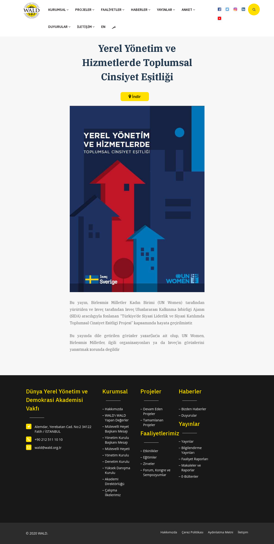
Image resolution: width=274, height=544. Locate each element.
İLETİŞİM (86, 27)
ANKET (188, 10)
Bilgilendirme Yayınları (191, 450)
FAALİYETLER (112, 10)
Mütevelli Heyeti (117, 448)
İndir (136, 96)
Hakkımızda (114, 409)
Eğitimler (150, 457)
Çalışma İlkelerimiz (113, 492)
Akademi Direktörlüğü (114, 481)
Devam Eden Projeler (152, 411)
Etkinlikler (150, 451)
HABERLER (140, 10)
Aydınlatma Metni (220, 532)
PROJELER (84, 10)
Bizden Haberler (193, 409)
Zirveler (149, 463)
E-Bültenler (189, 476)
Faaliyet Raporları (194, 459)
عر (114, 27)
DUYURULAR (59, 27)
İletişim (243, 532)
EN (103, 27)
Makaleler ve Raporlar (191, 467)
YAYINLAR (166, 10)
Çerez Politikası (192, 532)
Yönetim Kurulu (117, 455)
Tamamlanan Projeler (153, 422)
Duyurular (189, 415)
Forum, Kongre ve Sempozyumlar (156, 472)
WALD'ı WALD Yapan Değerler (117, 417)
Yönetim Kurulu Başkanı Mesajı (117, 440)
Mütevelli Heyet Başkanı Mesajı (117, 428)
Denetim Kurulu (117, 461)
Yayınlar (187, 441)
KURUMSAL (58, 10)
